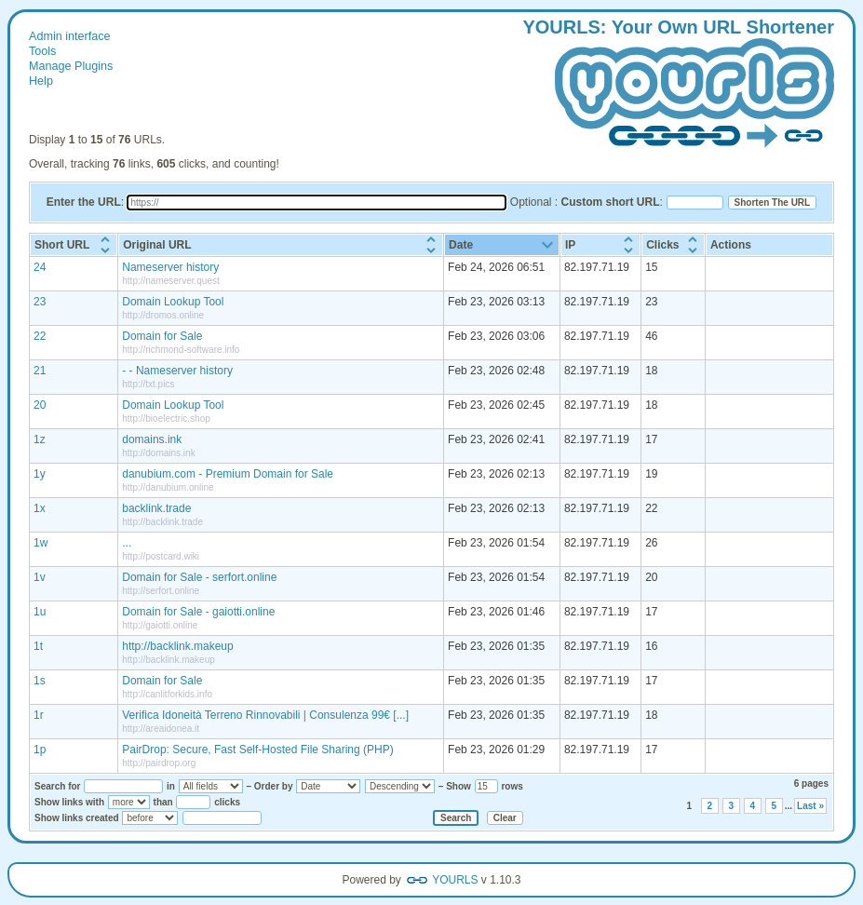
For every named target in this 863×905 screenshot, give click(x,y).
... (126, 542)
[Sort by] (328, 786)
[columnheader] (73, 245)
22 (40, 336)
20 (40, 405)
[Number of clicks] (193, 802)
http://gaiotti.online (159, 625)
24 (40, 267)
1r (39, 715)
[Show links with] (129, 802)
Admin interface (70, 36)
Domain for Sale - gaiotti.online (198, 611)
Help (41, 81)
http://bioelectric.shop (166, 418)
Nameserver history (170, 267)
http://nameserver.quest (171, 281)
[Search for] (123, 786)
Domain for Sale (162, 336)
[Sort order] (400, 786)
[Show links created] (150, 818)
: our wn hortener (678, 85)
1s (40, 680)
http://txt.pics (148, 384)
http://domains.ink (158, 453)
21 (40, 370)
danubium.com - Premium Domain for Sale (227, 473)
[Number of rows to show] (486, 786)
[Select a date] (222, 818)
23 (40, 301)
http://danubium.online (167, 487)
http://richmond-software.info (180, 349)
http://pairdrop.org (159, 763)
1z (40, 439)
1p (40, 749)
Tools (42, 51)
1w (40, 542)
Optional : (585, 202)
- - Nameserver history (177, 370)
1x (40, 508)
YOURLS (455, 879)
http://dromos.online (163, 315)
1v (40, 577)
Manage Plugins (71, 66)
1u (40, 611)
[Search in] (211, 786)
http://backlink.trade (162, 522)
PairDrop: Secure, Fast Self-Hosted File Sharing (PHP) (257, 749)
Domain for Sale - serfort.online (199, 577)
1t (38, 646)
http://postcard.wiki (160, 556)
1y (40, 473)
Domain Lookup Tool (172, 301)
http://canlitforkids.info (167, 694)
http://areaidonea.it (160, 728)
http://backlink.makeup (177, 646)
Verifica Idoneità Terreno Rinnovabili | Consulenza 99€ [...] (265, 715)
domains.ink (152, 439)
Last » (810, 806)
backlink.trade (156, 508)
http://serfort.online (160, 591)
